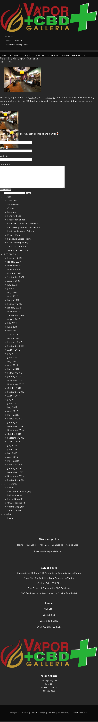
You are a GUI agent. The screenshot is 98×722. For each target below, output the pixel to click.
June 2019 (12, 327)
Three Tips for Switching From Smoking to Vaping (49, 578)
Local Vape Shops (16, 219)
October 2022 (14, 273)
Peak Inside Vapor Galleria (73, 55)
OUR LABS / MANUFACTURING (22, 223)
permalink (77, 97)
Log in (10, 518)
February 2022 (14, 304)
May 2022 (12, 292)
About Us (12, 200)
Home (4, 55)
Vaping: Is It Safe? (49, 621)
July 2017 (12, 399)
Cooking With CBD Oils (49, 583)
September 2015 (15, 480)
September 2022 (15, 277)
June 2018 (12, 357)
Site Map (51, 713)
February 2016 (14, 464)
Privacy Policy (14, 235)
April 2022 (12, 296)
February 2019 (14, 342)
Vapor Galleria (18, 97)
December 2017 (15, 380)
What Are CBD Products (19, 250)
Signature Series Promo (19, 238)
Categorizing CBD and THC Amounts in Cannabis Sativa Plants (49, 573)
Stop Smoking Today (17, 242)
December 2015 (15, 472)
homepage (12, 212)
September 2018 (15, 346)
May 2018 (12, 361)
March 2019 (13, 338)
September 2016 (15, 437)
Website (4, 156)
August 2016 (13, 441)
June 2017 (12, 403)
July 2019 (12, 323)
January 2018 (14, 376)
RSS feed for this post (37, 101)
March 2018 (13, 369)
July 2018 (12, 353)
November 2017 (15, 384)
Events (10, 487)
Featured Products (16, 491)
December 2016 (15, 426)
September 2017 (15, 392)
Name (3, 139)
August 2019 (13, 319)
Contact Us (39, 55)
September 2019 (15, 315)
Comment (5, 164)
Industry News (14, 495)
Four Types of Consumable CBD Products (49, 588)
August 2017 (13, 395)
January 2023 (14, 261)
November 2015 (15, 476)
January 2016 (14, 468)
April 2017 (12, 411)
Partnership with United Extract (23, 227)
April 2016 (12, 457)
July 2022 (12, 284)
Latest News (13, 499)
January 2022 (14, 307)
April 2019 (12, 334)
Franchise (26, 55)
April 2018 (12, 365)
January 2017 (14, 422)
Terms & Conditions (17, 246)
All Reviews (13, 204)
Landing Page (14, 216)
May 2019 (12, 330)
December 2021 (15, 311)
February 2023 (14, 258)
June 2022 (12, 288)
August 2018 (13, 349)
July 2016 (12, 445)
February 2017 (14, 418)
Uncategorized (14, 503)
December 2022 (15, 265)
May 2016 (12, 453)
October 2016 (14, 434)
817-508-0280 (49, 691)
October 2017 (14, 388)
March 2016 (13, 460)
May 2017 (12, 407)
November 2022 (15, 269)
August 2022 (13, 281)
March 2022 (13, 300)
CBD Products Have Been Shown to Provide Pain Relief (49, 593)
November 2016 (15, 430)
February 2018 (14, 372)
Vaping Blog (53, 55)
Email (3, 147)
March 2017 (13, 415)
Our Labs (14, 55)
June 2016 (12, 449)
